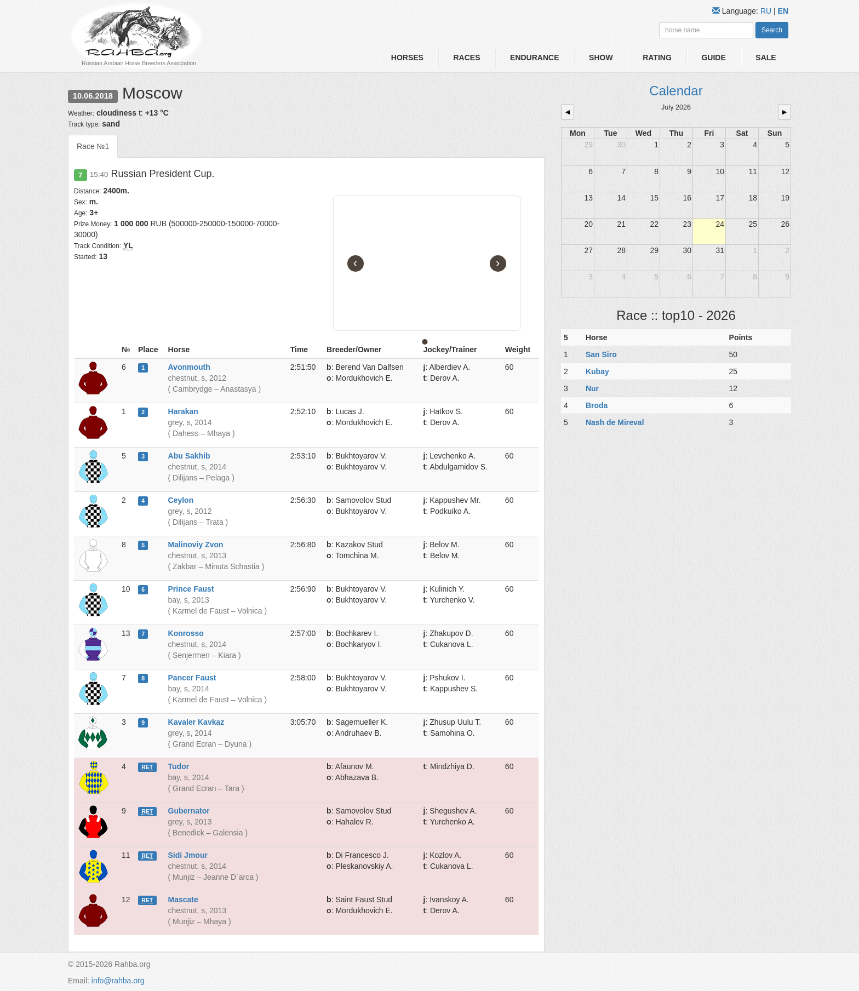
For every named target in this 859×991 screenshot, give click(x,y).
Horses (407, 57)
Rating (657, 57)
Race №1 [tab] (93, 146)
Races (466, 57)
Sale (765, 57)
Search (771, 30)
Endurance (534, 57)
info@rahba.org (118, 980)
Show (601, 57)
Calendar (675, 90)
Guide (713, 57)
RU (767, 11)
